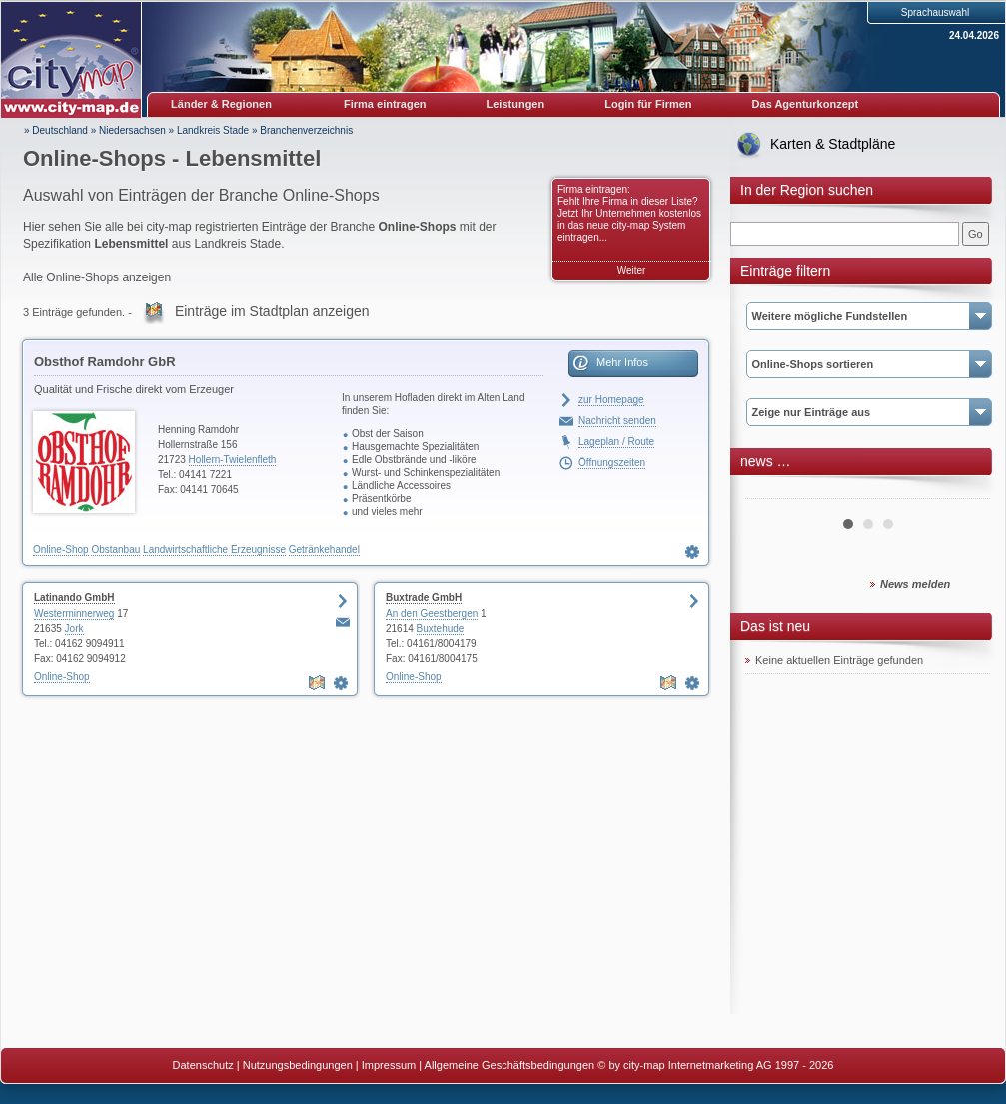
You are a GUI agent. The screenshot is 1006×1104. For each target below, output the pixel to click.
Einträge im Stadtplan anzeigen (272, 311)
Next (964, 491)
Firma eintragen (385, 104)
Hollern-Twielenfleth (233, 459)
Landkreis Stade (213, 130)
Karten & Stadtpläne (832, 144)
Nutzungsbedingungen (298, 1065)
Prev (771, 491)
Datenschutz (203, 1065)
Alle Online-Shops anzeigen (97, 277)
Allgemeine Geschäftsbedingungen (510, 1065)
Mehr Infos (622, 362)
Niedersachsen (132, 130)
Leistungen (516, 104)
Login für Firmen (647, 104)
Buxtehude (441, 628)
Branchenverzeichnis (306, 130)
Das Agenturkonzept (805, 104)
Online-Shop (61, 549)
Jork (74, 628)
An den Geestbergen (432, 613)
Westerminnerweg (74, 613)
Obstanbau (115, 549)
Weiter (631, 270)
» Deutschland (56, 130)
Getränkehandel (324, 549)
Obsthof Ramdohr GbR (105, 361)
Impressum (389, 1065)
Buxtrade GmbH (424, 597)
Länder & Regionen (221, 104)
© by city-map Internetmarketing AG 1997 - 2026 (715, 1065)
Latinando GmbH (74, 597)
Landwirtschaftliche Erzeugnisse (214, 549)
